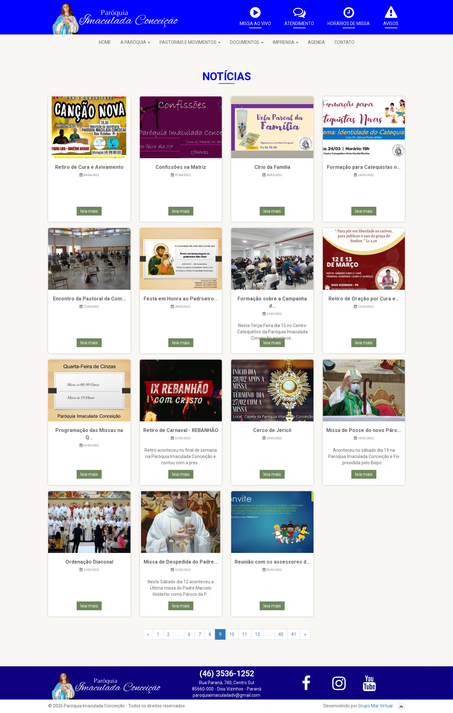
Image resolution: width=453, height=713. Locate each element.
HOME (105, 42)
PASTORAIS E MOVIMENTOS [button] (190, 42)
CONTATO (344, 42)
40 (280, 634)
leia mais (89, 211)
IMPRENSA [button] (285, 42)
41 (293, 634)
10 (231, 634)
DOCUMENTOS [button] (246, 42)
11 (244, 634)
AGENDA (316, 42)
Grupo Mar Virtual (376, 705)
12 (257, 634)
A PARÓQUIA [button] (135, 42)
